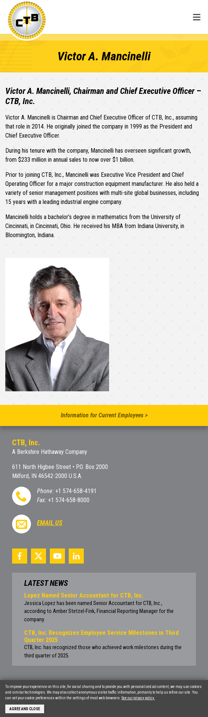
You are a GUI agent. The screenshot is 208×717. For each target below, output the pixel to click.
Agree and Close (24, 709)
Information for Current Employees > (104, 415)
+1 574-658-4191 (76, 491)
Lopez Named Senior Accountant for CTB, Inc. (83, 595)
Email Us (49, 523)
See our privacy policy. (138, 698)
